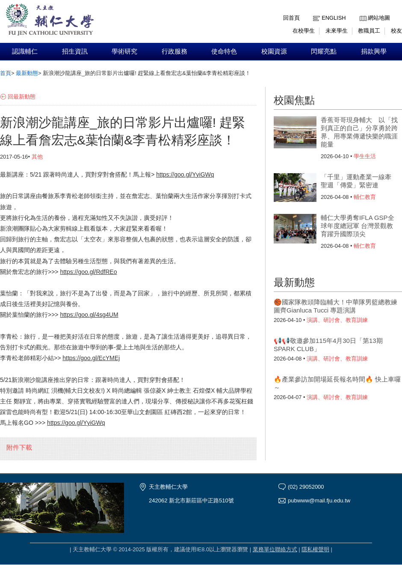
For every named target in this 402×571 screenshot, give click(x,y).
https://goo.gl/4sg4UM (89, 314)
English (334, 18)
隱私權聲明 (315, 549)
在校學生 (304, 30)
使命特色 (224, 51)
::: (361, 11)
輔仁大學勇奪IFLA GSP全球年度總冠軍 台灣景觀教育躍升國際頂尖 (357, 225)
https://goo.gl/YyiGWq (185, 174)
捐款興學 (374, 51)
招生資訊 (75, 51)
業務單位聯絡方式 (275, 549)
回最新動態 (21, 96)
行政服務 (174, 51)
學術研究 (124, 51)
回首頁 (291, 18)
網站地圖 (379, 18)
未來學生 (336, 30)
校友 (396, 30)
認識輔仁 (25, 51)
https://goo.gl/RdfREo (88, 271)
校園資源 (274, 51)
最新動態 (27, 73)
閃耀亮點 (324, 51)
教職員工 (369, 30)
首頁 (5, 73)
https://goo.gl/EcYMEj (91, 358)
